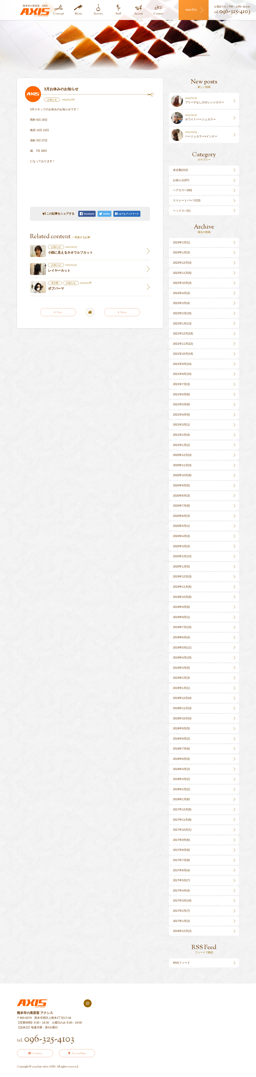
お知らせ (52, 99)
